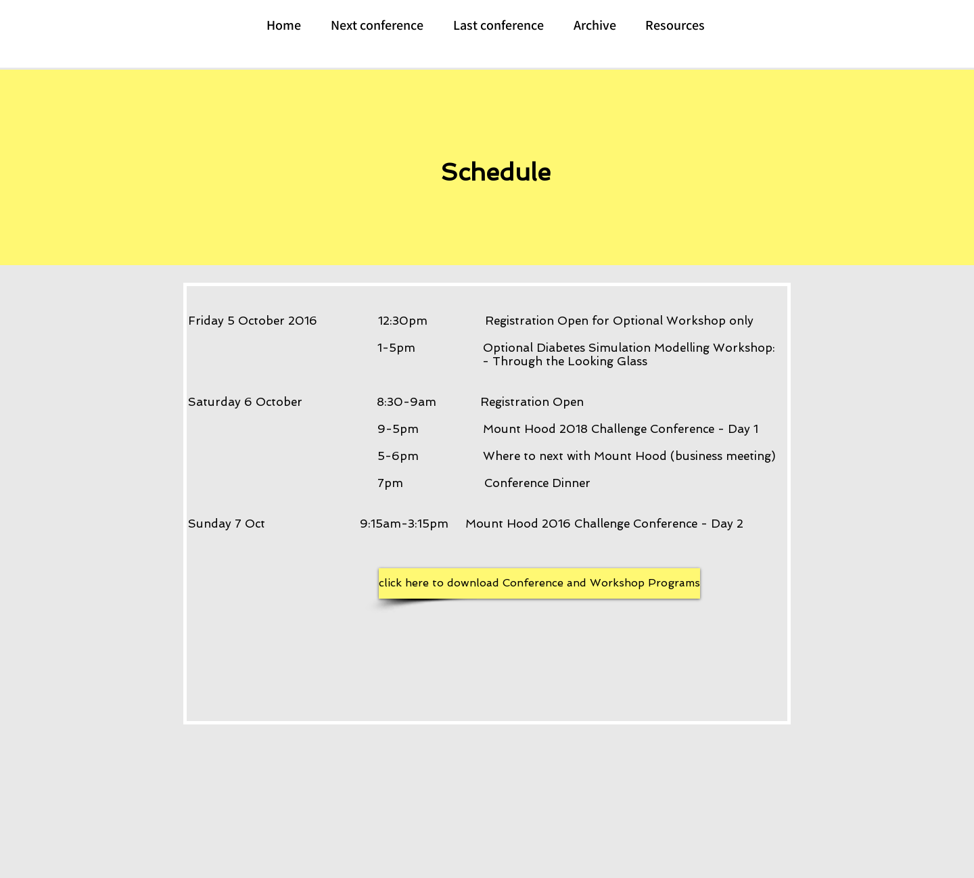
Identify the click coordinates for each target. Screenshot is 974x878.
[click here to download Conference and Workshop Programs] (539, 583)
